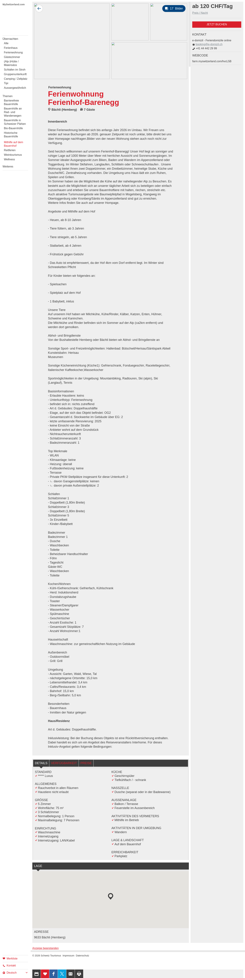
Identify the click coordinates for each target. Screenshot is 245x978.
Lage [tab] (38, 866)
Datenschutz (82, 955)
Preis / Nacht (200, 12)
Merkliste (10, 958)
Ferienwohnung (13, 52)
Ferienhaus (11, 47)
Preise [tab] (86, 763)
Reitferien (9, 150)
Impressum (68, 955)
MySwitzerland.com (14, 4)
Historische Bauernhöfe (11, 134)
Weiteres (8, 166)
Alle (6, 43)
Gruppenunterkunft (15, 74)
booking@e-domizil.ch (207, 44)
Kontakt (9, 965)
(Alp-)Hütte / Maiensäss (11, 63)
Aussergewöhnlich (15, 87)
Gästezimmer (12, 57)
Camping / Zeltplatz (15, 78)
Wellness (9, 159)
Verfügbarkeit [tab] (64, 763)
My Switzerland (15, 20)
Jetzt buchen (217, 24)
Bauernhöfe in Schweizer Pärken (15, 122)
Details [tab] (41, 763)
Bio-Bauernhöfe (13, 128)
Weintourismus (13, 154)
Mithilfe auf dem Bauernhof (13, 144)
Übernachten (10, 38)
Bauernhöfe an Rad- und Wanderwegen (13, 112)
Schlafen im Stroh (14, 69)
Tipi (6, 83)
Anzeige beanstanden (45, 948)
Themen (8, 96)
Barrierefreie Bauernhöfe (11, 102)
